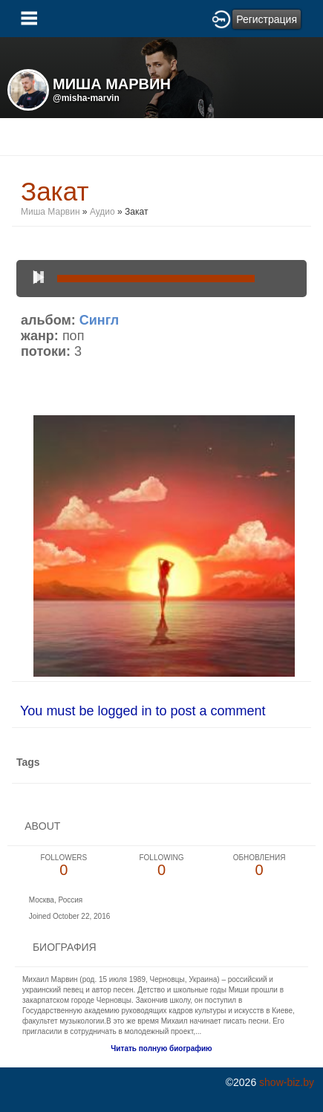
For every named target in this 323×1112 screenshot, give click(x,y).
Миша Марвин (50, 212)
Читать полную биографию (161, 1048)
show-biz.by (286, 1082)
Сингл (99, 320)
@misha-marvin (86, 98)
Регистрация (266, 19)
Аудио (102, 212)
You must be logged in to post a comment (143, 710)
